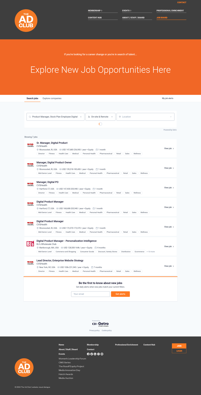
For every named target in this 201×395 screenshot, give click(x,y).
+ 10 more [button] (151, 252)
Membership (95, 10)
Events (127, 10)
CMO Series (65, 362)
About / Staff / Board (133, 17)
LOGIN (179, 350)
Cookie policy (107, 330)
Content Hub (95, 17)
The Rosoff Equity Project (71, 366)
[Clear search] (81, 117)
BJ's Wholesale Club (46, 244)
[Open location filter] (171, 117)
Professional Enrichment (170, 10)
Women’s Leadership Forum (72, 358)
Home (61, 344)
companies (52, 98)
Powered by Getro (170, 130)
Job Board (162, 17)
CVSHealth (42, 146)
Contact (181, 2)
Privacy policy (94, 330)
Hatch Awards (66, 374)
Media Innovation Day (69, 370)
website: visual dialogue (41, 387)
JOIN (179, 345)
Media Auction (66, 378)
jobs (32, 98)
